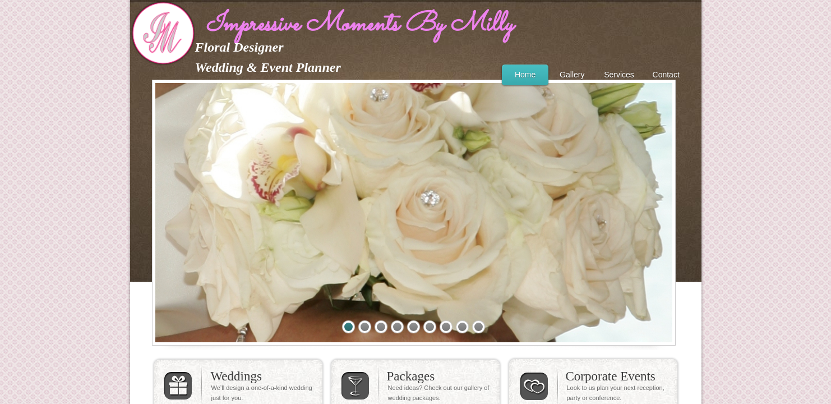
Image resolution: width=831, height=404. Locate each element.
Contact (666, 74)
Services (619, 74)
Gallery (572, 74)
